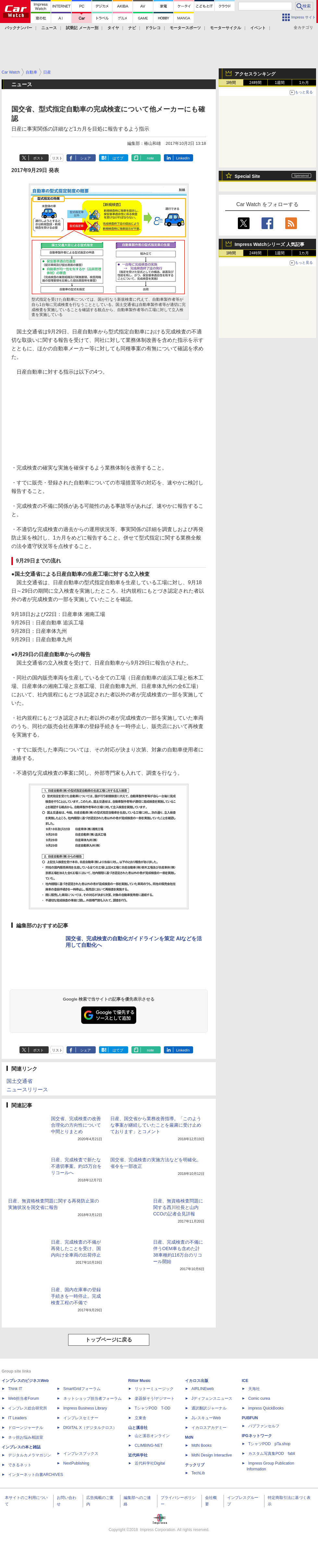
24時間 (255, 82)
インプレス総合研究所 (27, 1408)
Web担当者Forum (23, 1398)
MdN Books (201, 1445)
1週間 (280, 82)
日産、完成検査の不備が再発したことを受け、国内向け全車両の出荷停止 (76, 1248)
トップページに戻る (108, 1339)
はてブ (118, 158)
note (150, 158)
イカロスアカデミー (208, 1427)
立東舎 (140, 1418)
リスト (57, 158)
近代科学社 (138, 1455)
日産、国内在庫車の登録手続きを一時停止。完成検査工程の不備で (76, 1296)
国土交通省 (19, 1081)
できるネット (19, 1465)
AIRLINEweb (202, 1388)
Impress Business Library (85, 1408)
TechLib (198, 1473)
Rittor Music (139, 1380)
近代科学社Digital (150, 1463)
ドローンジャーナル (25, 1427)
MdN (189, 1437)
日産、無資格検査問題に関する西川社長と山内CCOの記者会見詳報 (178, 1207)
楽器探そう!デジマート (155, 1398)
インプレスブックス (80, 1453)
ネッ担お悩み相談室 (25, 1437)
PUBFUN (250, 1418)
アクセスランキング (255, 73)
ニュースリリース (27, 1089)
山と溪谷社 (138, 1427)
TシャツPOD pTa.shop (269, 1444)
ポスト (38, 158)
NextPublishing (76, 1463)
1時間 (231, 82)
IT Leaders (17, 1418)
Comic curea (259, 1398)
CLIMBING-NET (149, 1445)
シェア (85, 158)
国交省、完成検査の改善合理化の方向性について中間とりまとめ (76, 1125)
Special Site (247, 176)
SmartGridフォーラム (82, 1388)
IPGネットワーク (257, 1435)
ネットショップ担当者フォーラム (92, 1398)
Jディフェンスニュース (211, 1398)
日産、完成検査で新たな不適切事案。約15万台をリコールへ (76, 1166)
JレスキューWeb (206, 1418)
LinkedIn (183, 158)
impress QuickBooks (266, 1408)
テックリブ (194, 1465)
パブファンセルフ (263, 1426)
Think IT (15, 1388)
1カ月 (304, 82)
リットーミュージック (154, 1388)
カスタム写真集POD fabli (271, 1453)
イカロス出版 (196, 1380)
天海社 (254, 1388)
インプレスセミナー (80, 1418)
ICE (245, 1380)
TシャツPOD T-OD (152, 1408)
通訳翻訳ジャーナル (208, 1408)
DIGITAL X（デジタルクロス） (90, 1427)
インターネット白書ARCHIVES (35, 1474)
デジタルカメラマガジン (29, 1455)
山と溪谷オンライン (152, 1435)
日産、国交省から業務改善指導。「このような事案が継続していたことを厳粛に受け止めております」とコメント (155, 1125)
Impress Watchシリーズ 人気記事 (269, 244)
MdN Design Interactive (211, 1455)
